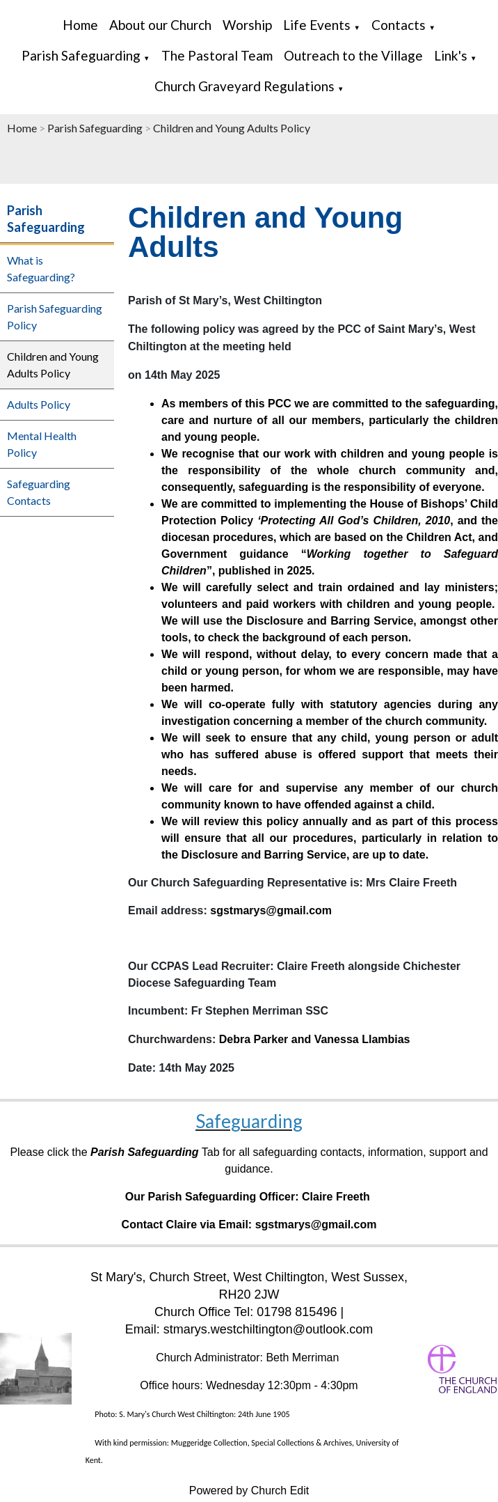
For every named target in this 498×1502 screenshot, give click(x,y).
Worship (247, 25)
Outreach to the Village (353, 55)
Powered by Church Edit (249, 1490)
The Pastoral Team (217, 55)
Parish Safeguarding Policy (54, 316)
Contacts (398, 25)
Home (80, 25)
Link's (450, 55)
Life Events (317, 25)
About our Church (160, 25)
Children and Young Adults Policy (231, 127)
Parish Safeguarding (81, 55)
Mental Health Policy (42, 444)
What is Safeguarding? (41, 268)
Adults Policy (38, 404)
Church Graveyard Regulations (244, 86)
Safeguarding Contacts (38, 492)
